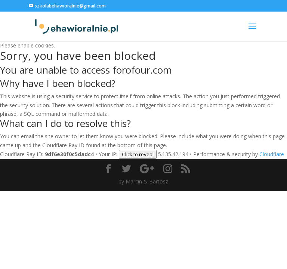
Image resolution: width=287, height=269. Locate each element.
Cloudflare (271, 154)
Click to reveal (138, 154)
